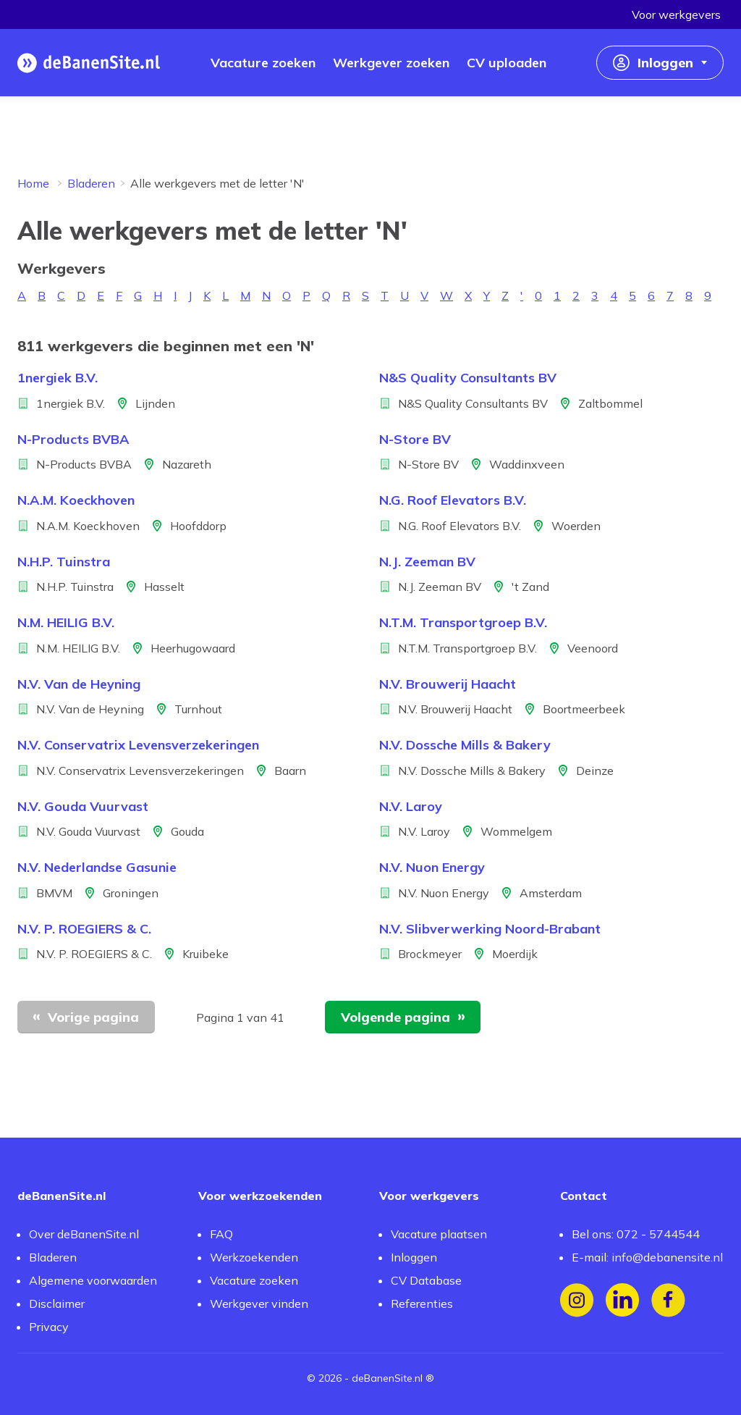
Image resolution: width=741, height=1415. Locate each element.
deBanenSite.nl (387, 1378)
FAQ (221, 1234)
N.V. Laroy (410, 806)
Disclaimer (57, 1303)
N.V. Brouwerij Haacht (447, 684)
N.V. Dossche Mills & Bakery (465, 744)
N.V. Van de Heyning (78, 684)
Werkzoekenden (254, 1257)
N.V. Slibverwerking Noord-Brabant (490, 928)
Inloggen (414, 1257)
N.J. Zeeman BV (427, 561)
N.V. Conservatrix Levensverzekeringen (138, 744)
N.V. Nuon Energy (432, 867)
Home (33, 183)
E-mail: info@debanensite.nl (647, 1257)
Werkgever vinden (259, 1303)
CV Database (426, 1280)
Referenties (422, 1303)
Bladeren (91, 183)
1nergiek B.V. (57, 377)
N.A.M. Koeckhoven (76, 500)
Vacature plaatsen (439, 1234)
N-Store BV (415, 439)
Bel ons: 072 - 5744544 (636, 1234)
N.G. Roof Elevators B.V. (452, 500)
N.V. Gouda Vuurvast (82, 806)
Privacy (49, 1326)
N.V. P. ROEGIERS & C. (84, 928)
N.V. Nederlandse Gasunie (97, 867)
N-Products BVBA (73, 439)
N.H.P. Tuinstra (63, 561)
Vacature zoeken (254, 1280)
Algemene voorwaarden (93, 1280)
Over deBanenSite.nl (84, 1234)
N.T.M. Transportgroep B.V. (463, 622)
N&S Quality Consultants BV (467, 377)
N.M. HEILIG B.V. (65, 622)
